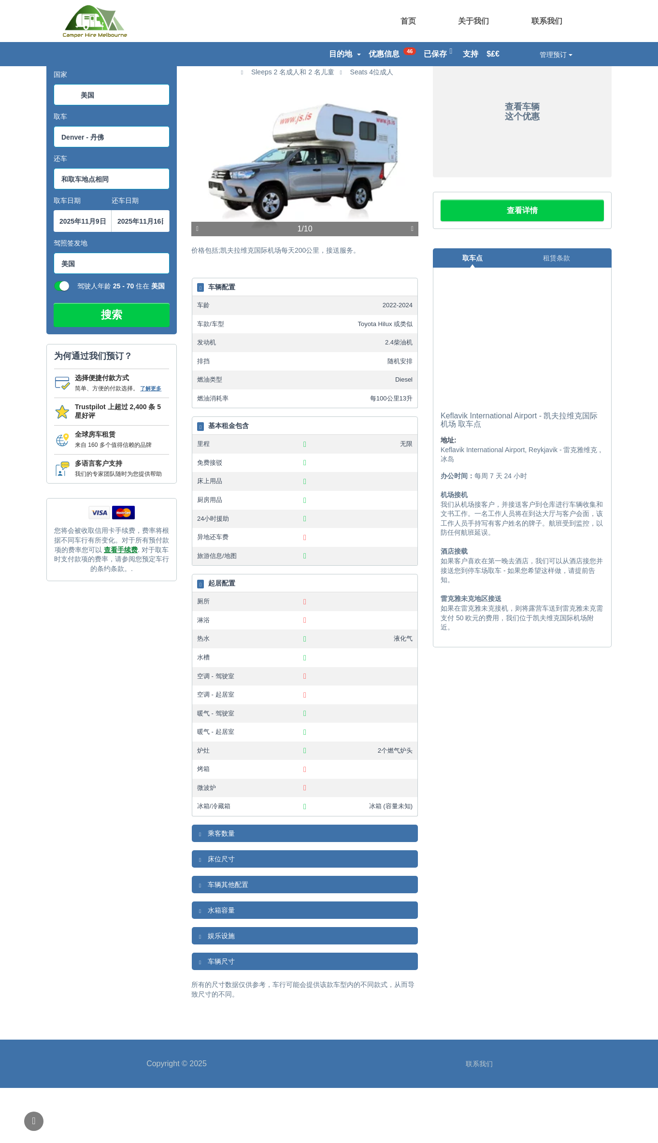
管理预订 (556, 54)
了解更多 (150, 443)
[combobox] (112, 150)
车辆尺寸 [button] (216, 1017)
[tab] (305, 342)
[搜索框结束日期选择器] (141, 276)
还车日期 (125, 256)
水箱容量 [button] (216, 965)
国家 (60, 130)
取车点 (472, 313)
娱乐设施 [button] (216, 991)
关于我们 (473, 21)
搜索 (111, 370)
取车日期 (67, 256)
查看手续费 (121, 605)
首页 (408, 21)
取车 (60, 172)
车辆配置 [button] (216, 342)
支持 (470, 54)
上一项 (197, 284)
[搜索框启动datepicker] (83, 276)
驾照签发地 (70, 298)
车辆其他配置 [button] (222, 940)
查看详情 (522, 265)
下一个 (412, 284)
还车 (60, 214)
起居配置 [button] (216, 639)
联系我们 (546, 21)
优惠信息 (392, 52)
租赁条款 (556, 313)
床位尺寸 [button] (216, 914)
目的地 (344, 54)
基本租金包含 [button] (223, 481)
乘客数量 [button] (216, 889)
